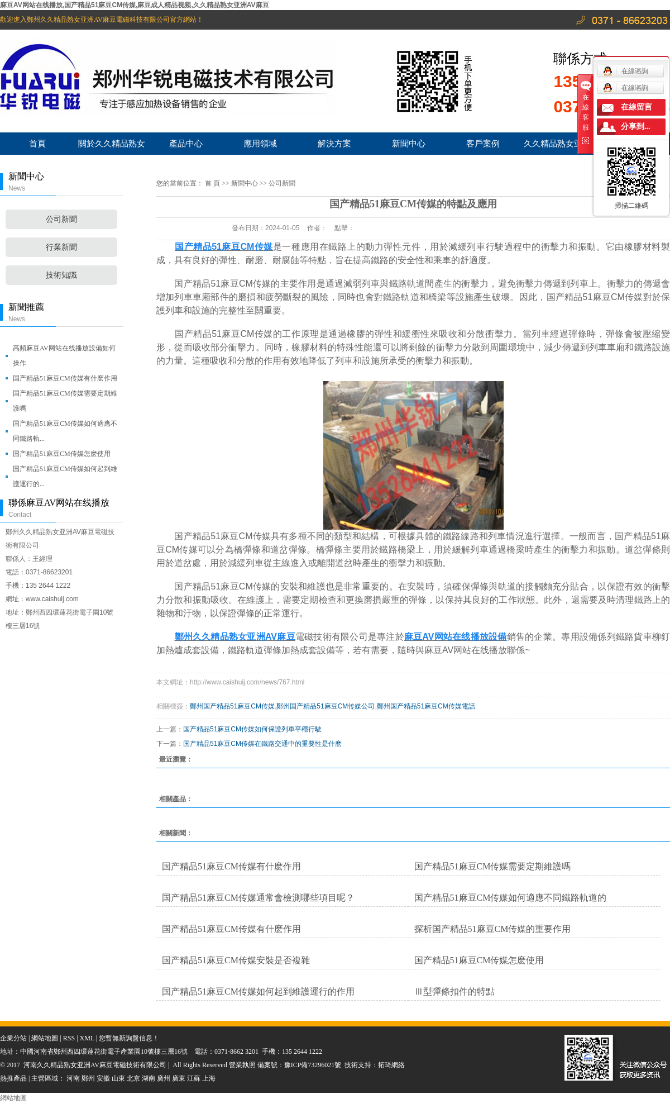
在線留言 (636, 107)
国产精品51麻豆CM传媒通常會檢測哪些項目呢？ (258, 897)
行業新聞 (61, 247)
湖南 (148, 1078)
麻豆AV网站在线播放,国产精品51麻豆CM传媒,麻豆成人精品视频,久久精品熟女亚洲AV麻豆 (134, 5)
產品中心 (186, 143)
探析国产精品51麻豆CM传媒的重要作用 (492, 929)
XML (87, 1038)
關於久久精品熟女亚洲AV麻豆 (111, 147)
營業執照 (243, 1065)
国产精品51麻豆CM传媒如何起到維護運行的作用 (258, 991)
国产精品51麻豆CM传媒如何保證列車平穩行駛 (252, 729)
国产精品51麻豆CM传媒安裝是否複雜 (236, 960)
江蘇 (193, 1078)
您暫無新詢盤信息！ (129, 1038)
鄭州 (88, 1078)
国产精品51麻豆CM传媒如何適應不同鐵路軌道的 (510, 897)
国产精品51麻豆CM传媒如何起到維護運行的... (65, 476)
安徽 (103, 1078)
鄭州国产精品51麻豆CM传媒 (232, 706)
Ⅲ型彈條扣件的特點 (454, 991)
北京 (133, 1078)
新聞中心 (408, 143)
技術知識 (61, 275)
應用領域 (260, 143)
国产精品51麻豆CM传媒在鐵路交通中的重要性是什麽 (262, 744)
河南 (73, 1078)
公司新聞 (61, 219)
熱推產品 (13, 1078)
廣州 (163, 1078)
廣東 (178, 1078)
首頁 (37, 143)
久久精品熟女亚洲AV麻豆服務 (557, 147)
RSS (69, 1038)
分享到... (635, 126)
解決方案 (334, 143)
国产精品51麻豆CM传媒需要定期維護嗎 (65, 400)
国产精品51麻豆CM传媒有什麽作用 (65, 378)
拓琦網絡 (391, 1065)
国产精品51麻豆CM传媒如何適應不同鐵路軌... (65, 431)
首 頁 (212, 183)
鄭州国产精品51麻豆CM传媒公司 (325, 706)
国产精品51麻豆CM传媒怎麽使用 (62, 454)
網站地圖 (44, 1038)
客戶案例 (483, 143)
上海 (209, 1078)
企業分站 (13, 1038)
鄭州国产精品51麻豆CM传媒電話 (426, 706)
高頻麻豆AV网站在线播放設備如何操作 (64, 355)
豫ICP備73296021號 (313, 1065)
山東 (118, 1078)
